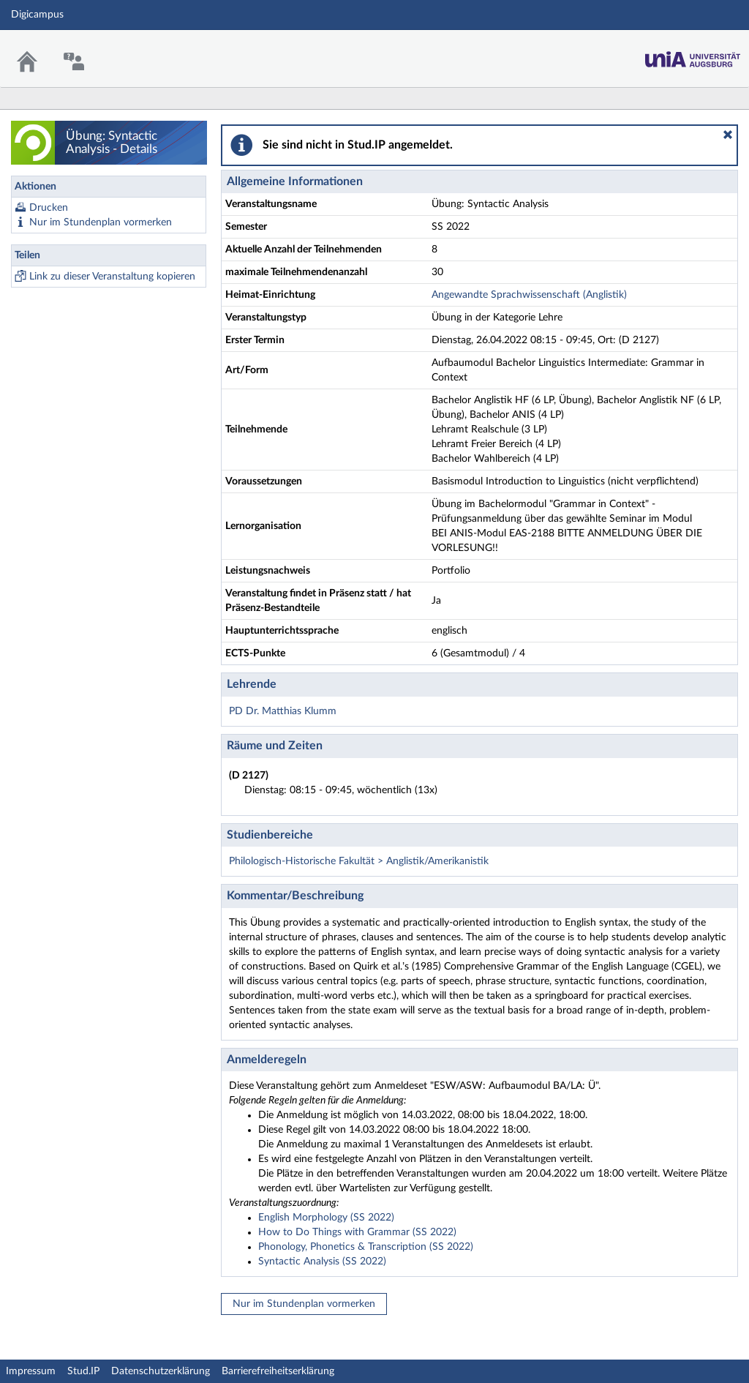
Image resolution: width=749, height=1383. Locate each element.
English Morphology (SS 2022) (326, 1218)
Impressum (31, 1371)
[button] (728, 134)
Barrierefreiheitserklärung (278, 1371)
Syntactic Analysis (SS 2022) (322, 1261)
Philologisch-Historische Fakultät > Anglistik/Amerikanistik (359, 861)
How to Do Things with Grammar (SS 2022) (357, 1232)
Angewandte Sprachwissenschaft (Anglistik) (529, 295)
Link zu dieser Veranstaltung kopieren (112, 276)
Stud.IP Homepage (692, 55)
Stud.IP (83, 1371)
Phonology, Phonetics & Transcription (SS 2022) (365, 1247)
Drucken (48, 208)
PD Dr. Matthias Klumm (282, 711)
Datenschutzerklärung (160, 1371)
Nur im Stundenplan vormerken (100, 222)
